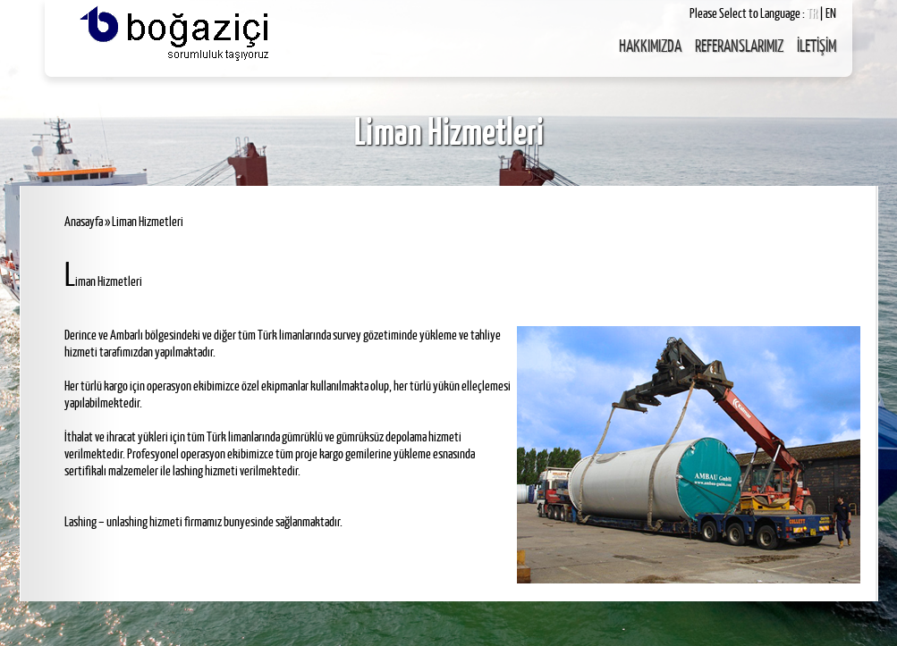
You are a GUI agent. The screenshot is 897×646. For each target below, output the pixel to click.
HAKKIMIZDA (650, 45)
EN (830, 12)
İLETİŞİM (816, 45)
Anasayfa (83, 221)
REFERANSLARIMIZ (739, 45)
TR (813, 12)
